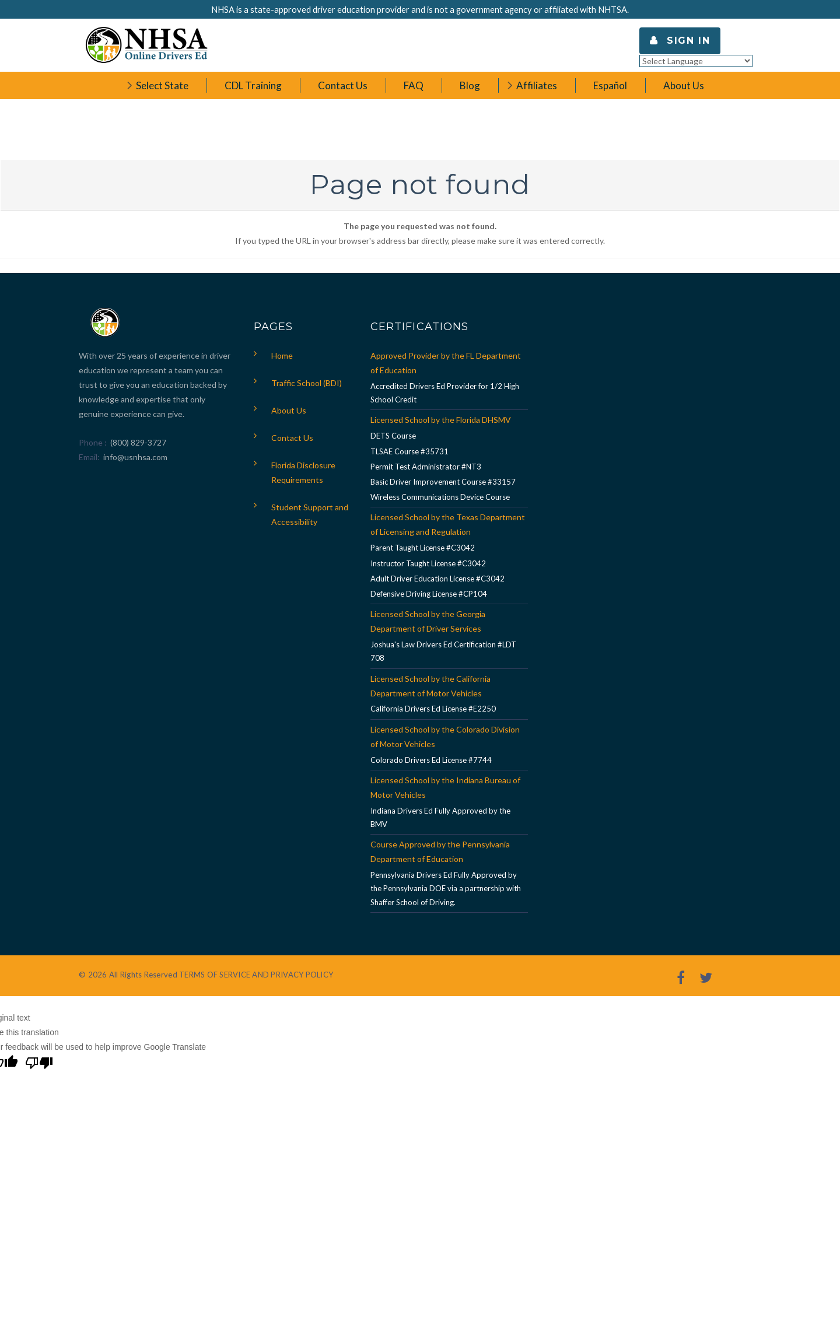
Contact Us (292, 438)
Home (282, 355)
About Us (288, 410)
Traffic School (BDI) (306, 383)
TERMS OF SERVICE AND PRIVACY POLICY (256, 974)
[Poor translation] (39, 1064)
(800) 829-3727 (137, 442)
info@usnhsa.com (135, 457)
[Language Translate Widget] (695, 61)
